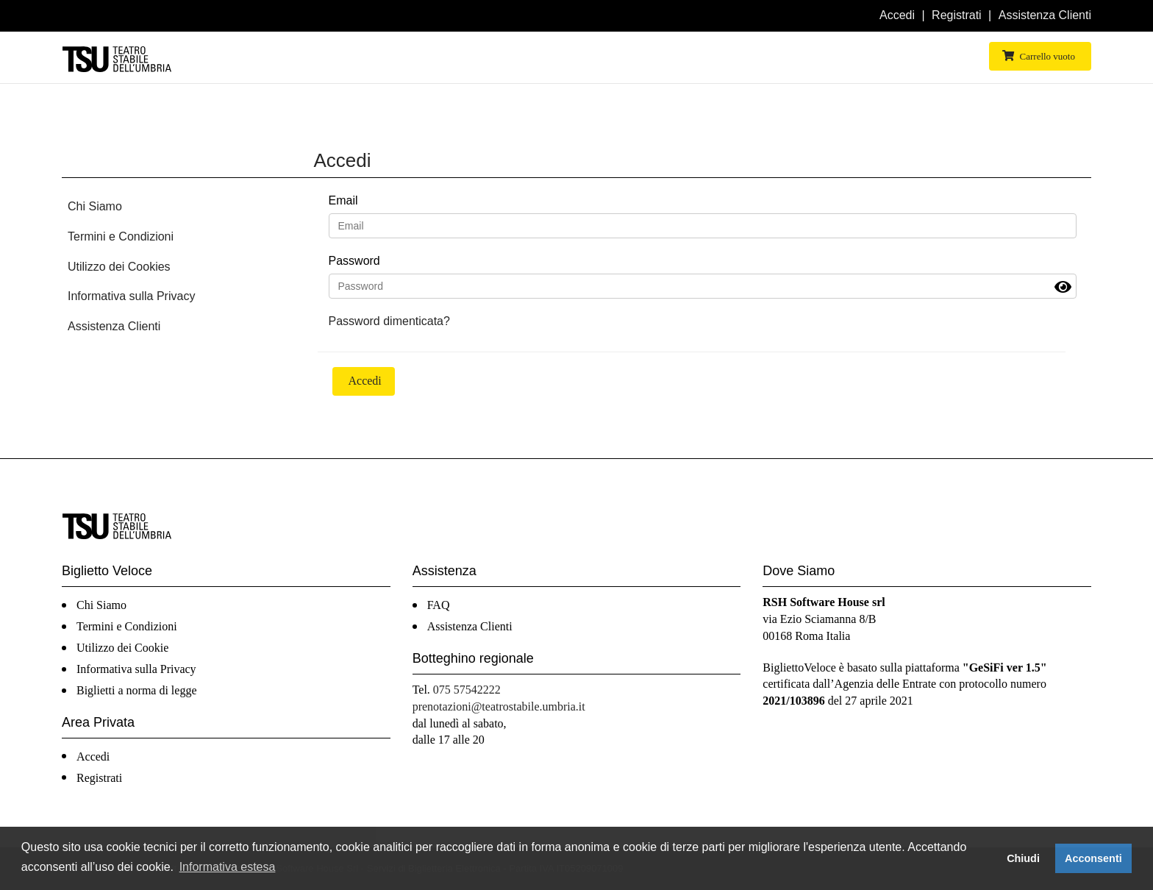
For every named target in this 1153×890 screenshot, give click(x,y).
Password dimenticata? (389, 321)
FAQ (438, 605)
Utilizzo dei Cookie (122, 647)
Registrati (957, 15)
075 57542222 (467, 689)
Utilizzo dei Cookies (119, 266)
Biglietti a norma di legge (136, 690)
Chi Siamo (95, 206)
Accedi (897, 15)
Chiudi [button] (1023, 858)
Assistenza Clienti (1045, 15)
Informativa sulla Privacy (131, 296)
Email (343, 200)
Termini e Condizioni (121, 236)
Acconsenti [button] (1093, 858)
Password (354, 260)
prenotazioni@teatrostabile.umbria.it (499, 706)
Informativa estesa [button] (227, 867)
